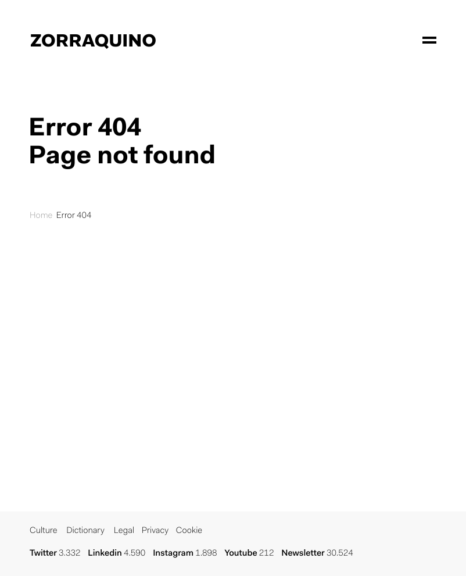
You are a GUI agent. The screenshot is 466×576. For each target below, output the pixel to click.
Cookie (189, 531)
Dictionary (85, 531)
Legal (124, 531)
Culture (43, 531)
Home (41, 216)
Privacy (155, 531)
